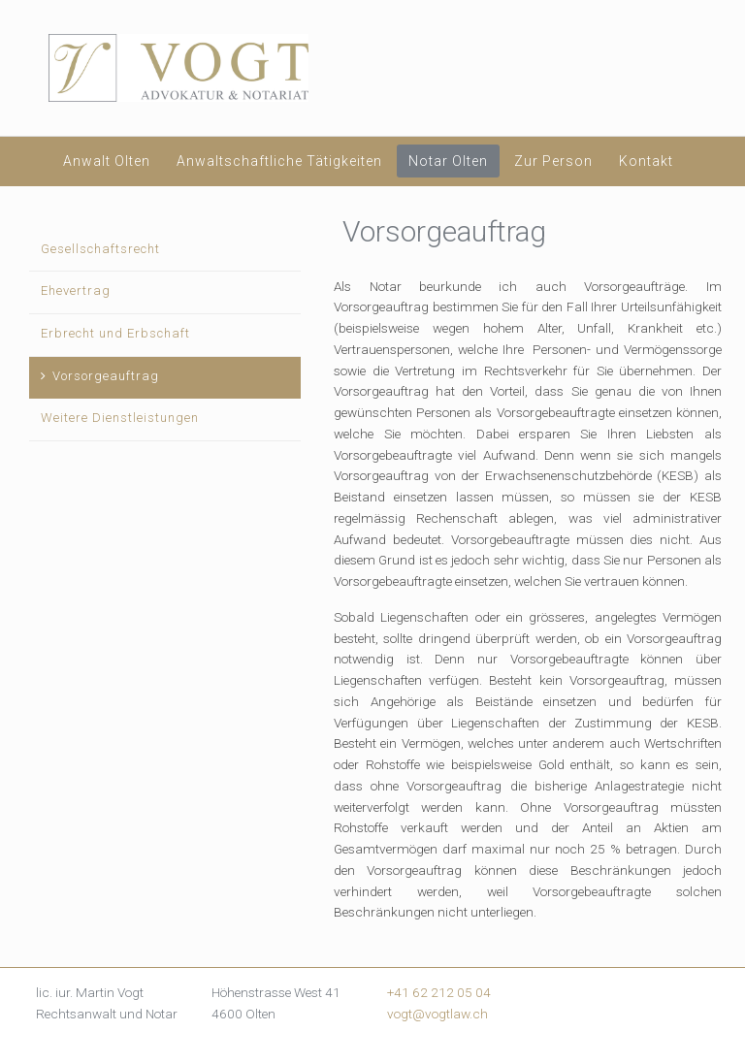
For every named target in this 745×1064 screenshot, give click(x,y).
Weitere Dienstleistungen (120, 417)
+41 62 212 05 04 (439, 992)
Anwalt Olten (106, 161)
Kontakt (646, 161)
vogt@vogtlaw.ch (437, 1013)
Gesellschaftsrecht (100, 249)
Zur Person (553, 161)
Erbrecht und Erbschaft (115, 333)
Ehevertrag (76, 290)
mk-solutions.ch (676, 1046)
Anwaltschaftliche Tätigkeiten (279, 161)
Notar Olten (448, 161)
